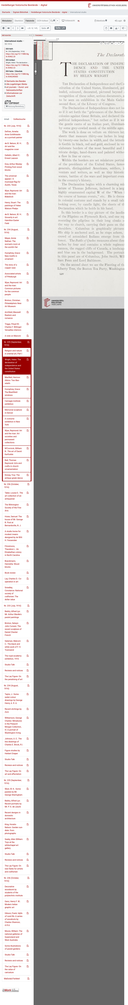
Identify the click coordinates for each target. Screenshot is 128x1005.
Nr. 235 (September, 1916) (13, 343)
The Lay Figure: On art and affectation (13, 772)
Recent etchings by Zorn (13, 710)
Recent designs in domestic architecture (12, 815)
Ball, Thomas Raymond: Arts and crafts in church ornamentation (13, 464)
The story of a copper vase (11, 266)
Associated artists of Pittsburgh (13, 275)
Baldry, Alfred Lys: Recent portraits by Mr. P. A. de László (13, 804)
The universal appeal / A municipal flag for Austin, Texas (12, 180)
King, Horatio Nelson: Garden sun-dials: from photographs (14, 829)
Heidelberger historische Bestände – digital (24, 5)
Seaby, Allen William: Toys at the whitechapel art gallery (14, 843)
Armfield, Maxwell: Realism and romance (13, 315)
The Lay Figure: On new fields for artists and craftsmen (14, 869)
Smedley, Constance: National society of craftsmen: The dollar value (14, 593)
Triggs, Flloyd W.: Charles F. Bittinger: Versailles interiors (13, 327)
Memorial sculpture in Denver (13, 411)
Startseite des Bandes (16, 81)
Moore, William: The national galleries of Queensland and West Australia (13, 935)
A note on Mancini (13, 336)
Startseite (6, 12)
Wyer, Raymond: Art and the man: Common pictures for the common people (13, 288)
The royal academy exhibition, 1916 (13, 657)
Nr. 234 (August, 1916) (11, 231)
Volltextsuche (19, 119)
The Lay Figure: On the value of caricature (13, 969)
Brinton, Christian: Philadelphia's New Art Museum (13, 303)
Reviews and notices (14, 670)
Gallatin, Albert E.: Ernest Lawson (12, 156)
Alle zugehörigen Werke (16, 84)
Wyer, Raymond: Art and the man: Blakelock (13, 194)
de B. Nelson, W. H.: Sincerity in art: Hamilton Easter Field (13, 219)
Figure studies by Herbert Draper (12, 752)
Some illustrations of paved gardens (13, 947)
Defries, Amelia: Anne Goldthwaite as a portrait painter (13, 134)
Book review (10, 573)
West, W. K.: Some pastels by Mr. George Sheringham (13, 792)
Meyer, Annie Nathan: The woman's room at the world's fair (12, 242)
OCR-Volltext (42, 21)
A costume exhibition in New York (12, 422)
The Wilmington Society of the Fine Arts (13, 507)
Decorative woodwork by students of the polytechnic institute (14, 891)
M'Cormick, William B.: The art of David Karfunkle (13, 451)
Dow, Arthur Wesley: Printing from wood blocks (13, 167)
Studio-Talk (10, 664)
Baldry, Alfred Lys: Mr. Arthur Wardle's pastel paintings (13, 614)
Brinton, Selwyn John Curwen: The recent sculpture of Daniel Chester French (13, 629)
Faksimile (30, 21)
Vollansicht (68, 20)
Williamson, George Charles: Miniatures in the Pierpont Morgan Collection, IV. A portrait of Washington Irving (13, 725)
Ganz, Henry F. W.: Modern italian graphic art (12, 904)
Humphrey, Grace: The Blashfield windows (12, 392)
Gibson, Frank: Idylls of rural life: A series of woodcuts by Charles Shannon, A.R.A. (13, 919)
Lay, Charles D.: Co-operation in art (13, 580)
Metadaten (7, 21)
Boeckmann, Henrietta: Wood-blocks (12, 564)
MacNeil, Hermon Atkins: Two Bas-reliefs (12, 380)
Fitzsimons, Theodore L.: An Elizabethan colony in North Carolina (13, 550)
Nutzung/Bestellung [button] (15, 106)
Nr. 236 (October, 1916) (11, 485)
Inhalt (6, 119)
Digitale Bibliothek (20, 12)
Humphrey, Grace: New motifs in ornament (12, 256)
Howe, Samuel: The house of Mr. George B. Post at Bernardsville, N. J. (14, 521)
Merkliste (101, 21)
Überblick (18, 21)
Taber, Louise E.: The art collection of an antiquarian (14, 496)
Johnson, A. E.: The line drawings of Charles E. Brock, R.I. (14, 741)
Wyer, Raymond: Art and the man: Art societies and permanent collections (13, 436)
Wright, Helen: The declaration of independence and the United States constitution (13, 365)
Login (118, 21)
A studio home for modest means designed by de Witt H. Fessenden (13, 535)
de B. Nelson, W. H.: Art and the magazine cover (13, 146)
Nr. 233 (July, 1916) (12, 126)
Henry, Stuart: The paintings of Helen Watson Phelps (13, 205)
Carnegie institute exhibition (12, 402)
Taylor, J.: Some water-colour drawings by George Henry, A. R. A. (13, 698)
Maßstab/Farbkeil (12, 978)
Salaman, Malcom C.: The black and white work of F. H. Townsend (13, 645)
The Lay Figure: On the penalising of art (13, 678)
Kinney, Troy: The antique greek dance (14, 476)
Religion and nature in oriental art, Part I (13, 352)
